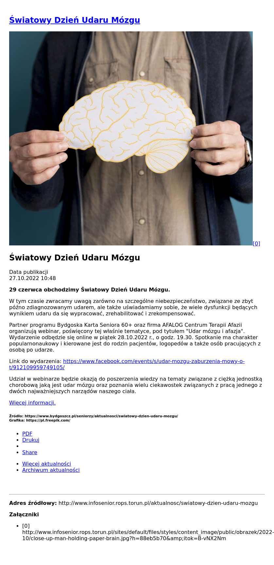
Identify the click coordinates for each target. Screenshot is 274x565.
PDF (27, 434)
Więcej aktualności (46, 464)
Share (29, 452)
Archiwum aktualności (51, 470)
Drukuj (30, 440)
